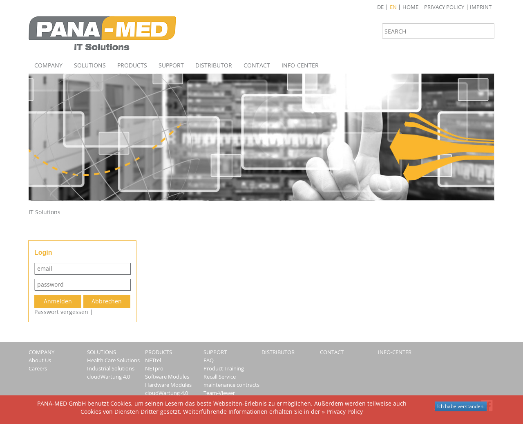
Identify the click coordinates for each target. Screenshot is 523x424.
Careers (38, 368)
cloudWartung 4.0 (108, 376)
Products (132, 65)
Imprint (481, 7)
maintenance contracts (231, 384)
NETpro (154, 368)
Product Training (223, 368)
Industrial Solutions (110, 368)
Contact (257, 65)
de (380, 7)
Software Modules (167, 376)
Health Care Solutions (113, 360)
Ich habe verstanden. (461, 406)
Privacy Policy (444, 7)
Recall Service (219, 376)
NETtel (153, 360)
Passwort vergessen (61, 312)
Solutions (90, 65)
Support (171, 65)
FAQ (208, 360)
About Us (40, 360)
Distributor (213, 65)
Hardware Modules (168, 384)
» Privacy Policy (342, 411)
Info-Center (300, 65)
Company (48, 65)
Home (410, 7)
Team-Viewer (219, 393)
